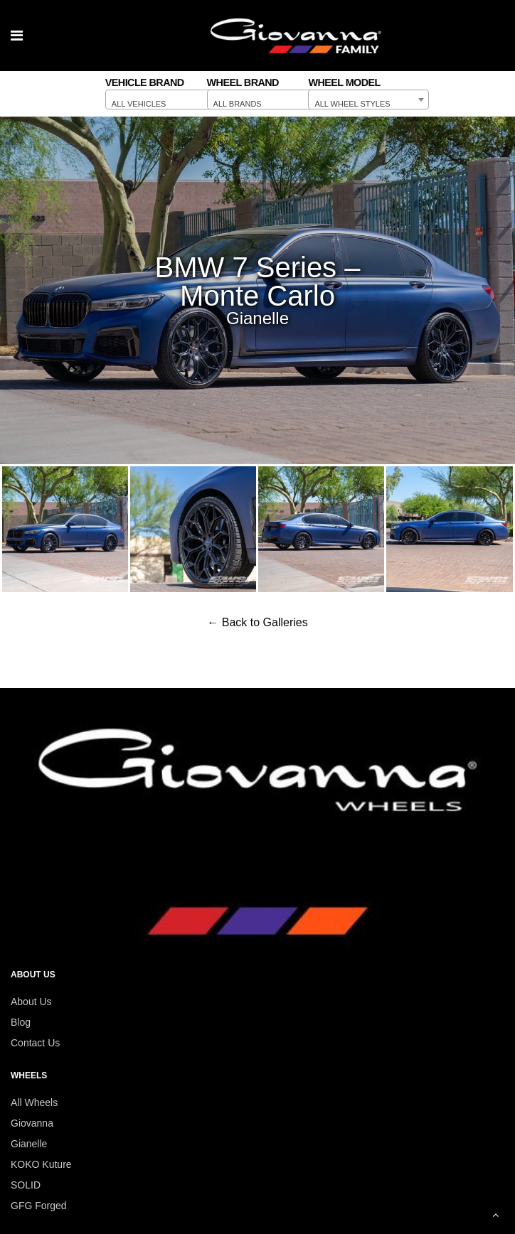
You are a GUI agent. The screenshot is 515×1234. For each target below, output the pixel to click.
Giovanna (32, 1123)
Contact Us (35, 1042)
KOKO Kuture (41, 1164)
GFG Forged (39, 1205)
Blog (21, 1022)
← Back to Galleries (257, 622)
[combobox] (165, 99)
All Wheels (34, 1102)
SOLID (26, 1185)
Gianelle (29, 1143)
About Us (31, 1001)
